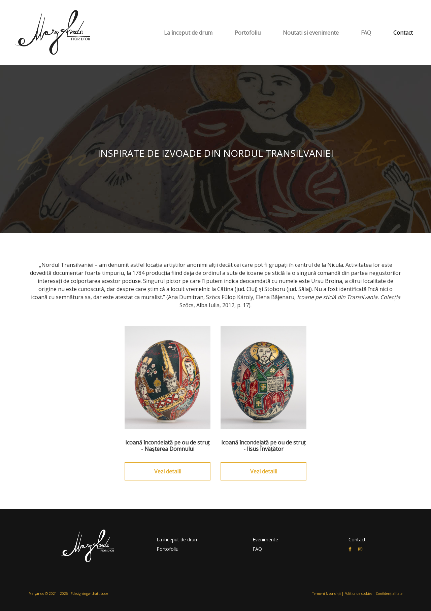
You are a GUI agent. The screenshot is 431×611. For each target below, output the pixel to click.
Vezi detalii (167, 471)
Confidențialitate (389, 593)
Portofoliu (248, 32)
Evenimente (265, 539)
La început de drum (188, 32)
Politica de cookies (358, 593)
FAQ (366, 32)
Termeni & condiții (326, 593)
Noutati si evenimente (311, 32)
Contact (403, 32)
